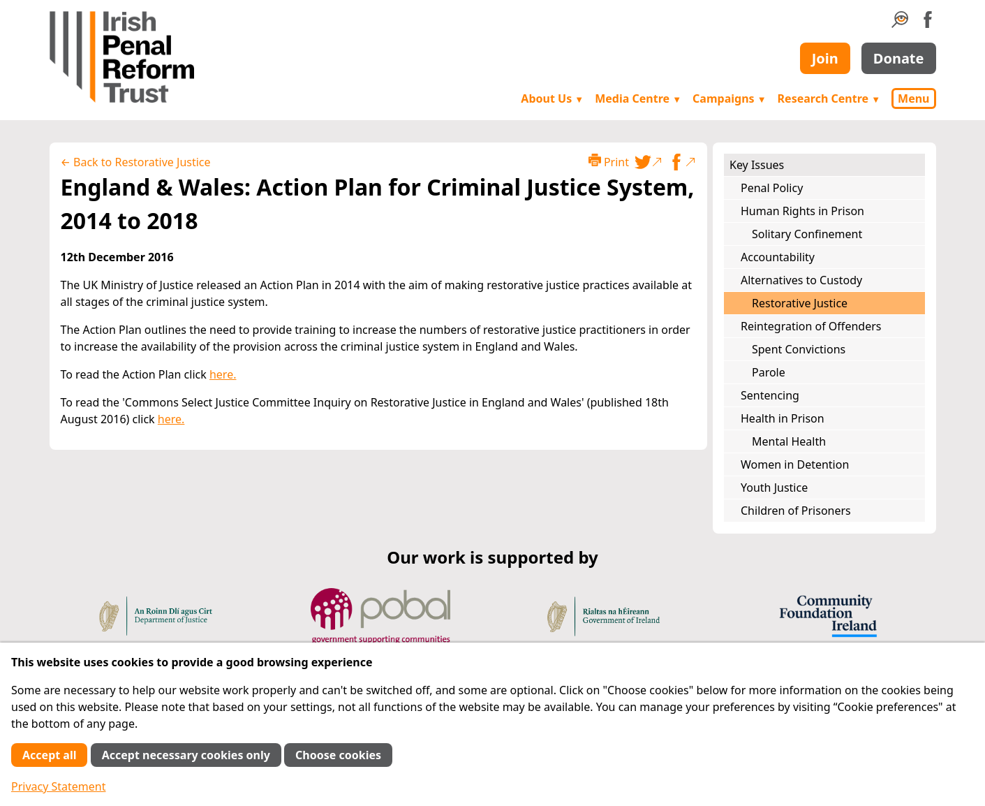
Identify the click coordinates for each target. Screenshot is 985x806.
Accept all (49, 755)
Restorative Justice (799, 303)
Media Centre (638, 98)
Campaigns (729, 98)
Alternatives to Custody (801, 280)
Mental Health (789, 441)
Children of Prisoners (796, 510)
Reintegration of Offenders (811, 326)
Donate (898, 58)
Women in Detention (795, 464)
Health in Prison (782, 418)
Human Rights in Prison (802, 211)
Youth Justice (774, 487)
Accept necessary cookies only (186, 755)
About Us (552, 98)
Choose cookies (338, 755)
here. (223, 374)
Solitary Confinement (807, 234)
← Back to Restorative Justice (136, 162)
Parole (768, 372)
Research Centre (829, 98)
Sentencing (770, 395)
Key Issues (757, 165)
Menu (913, 98)
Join (825, 58)
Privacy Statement (58, 786)
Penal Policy (772, 188)
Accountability (778, 257)
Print (608, 162)
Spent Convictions (798, 349)
